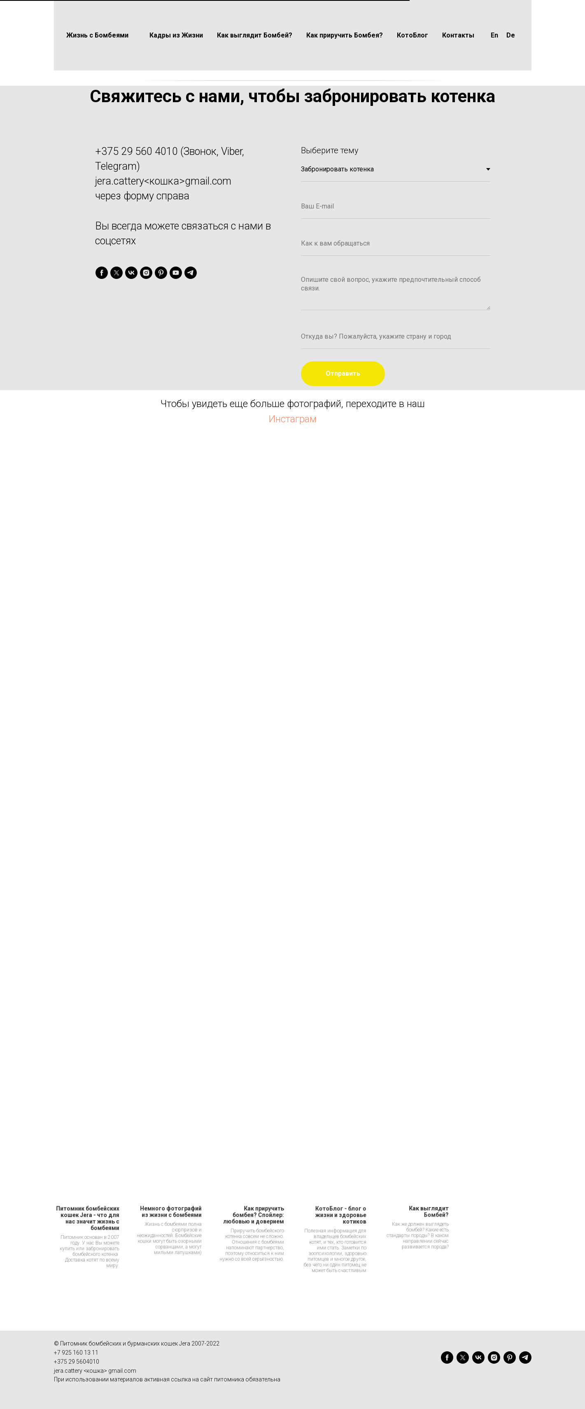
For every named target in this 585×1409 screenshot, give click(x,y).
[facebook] (102, 273)
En (494, 35)
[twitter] (116, 273)
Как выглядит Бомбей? (254, 35)
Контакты (458, 35)
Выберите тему (330, 150)
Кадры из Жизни (176, 35)
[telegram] (190, 273)
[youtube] (176, 273)
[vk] (131, 273)
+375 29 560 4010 (136, 151)
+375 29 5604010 (76, 1361)
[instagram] (146, 273)
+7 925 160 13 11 (76, 1352)
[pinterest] (161, 273)
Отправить (343, 373)
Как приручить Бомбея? (344, 35)
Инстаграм (293, 419)
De (510, 35)
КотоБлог (412, 35)
